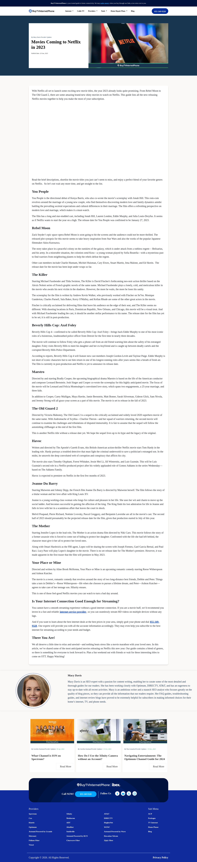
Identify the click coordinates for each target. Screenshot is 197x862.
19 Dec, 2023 (152, 749)
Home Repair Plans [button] (118, 11)
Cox (30, 818)
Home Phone (153, 827)
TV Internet (153, 823)
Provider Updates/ (50, 749)
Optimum (33, 827)
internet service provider (73, 611)
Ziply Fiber (108, 840)
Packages (152, 818)
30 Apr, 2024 (60, 749)
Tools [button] (103, 11)
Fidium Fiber (34, 840)
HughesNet (108, 823)
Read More (66, 766)
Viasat (31, 845)
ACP (150, 814)
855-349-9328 (160, 11)
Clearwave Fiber (73, 840)
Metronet (32, 836)
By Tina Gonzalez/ (129, 749)
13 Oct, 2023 (107, 749)
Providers (92, 11)
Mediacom (70, 818)
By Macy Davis (36, 37)
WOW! (107, 827)
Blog (132, 11)
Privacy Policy (160, 857)
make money (104, 3)
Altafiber (70, 827)
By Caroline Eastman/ (38, 749)
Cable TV (80, 11)
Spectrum (33, 814)
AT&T (106, 814)
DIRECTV (108, 818)
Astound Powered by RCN (77, 836)
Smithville (70, 832)
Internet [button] (68, 11)
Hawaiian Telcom (111, 836)
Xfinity (69, 814)
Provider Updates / (97, 749)
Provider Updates (46, 37)
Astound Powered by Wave (115, 832)
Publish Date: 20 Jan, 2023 (39, 53)
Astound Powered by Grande (40, 832)
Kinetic (32, 823)
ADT (68, 823)
